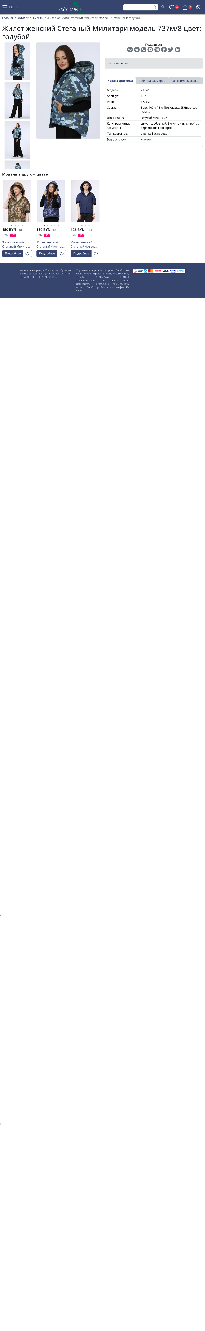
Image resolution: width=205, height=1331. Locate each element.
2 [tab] (15, 225)
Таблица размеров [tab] (152, 81)
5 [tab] (58, 225)
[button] (11, 7)
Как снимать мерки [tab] (184, 81)
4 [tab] (22, 225)
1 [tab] (12, 225)
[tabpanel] (17, 202)
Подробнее (13, 253)
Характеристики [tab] (120, 81)
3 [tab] (19, 225)
